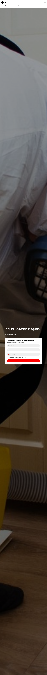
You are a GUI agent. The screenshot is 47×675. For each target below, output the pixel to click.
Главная (6, 5)
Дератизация (13, 5)
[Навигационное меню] (45, 2)
